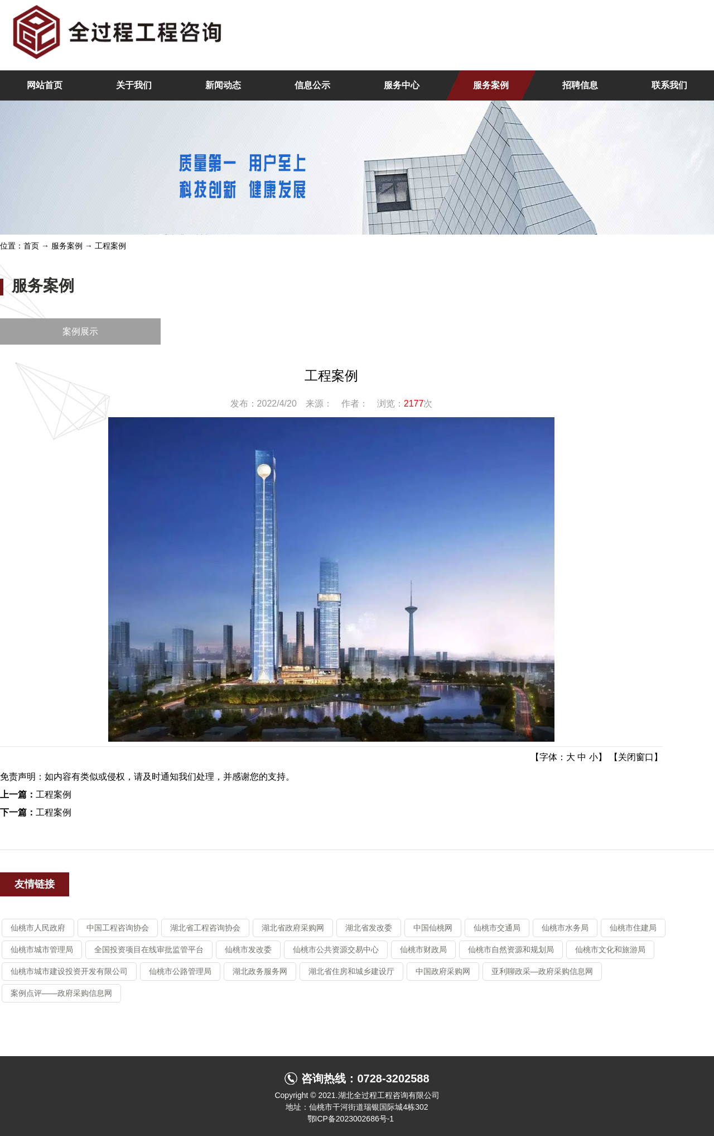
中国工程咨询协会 (117, 927)
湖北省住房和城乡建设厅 (351, 971)
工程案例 (110, 245)
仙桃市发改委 (248, 949)
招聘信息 (580, 85)
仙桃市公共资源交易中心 (336, 949)
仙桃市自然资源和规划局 (511, 949)
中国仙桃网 (432, 927)
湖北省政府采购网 (293, 927)
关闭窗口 (636, 757)
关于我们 (134, 85)
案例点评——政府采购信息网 (61, 993)
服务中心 (401, 85)
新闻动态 (223, 85)
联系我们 (669, 85)
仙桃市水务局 (565, 927)
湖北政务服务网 (260, 971)
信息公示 (312, 85)
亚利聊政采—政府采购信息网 (542, 971)
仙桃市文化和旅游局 (610, 949)
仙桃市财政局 (423, 949)
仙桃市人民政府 (38, 927)
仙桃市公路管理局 (180, 971)
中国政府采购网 (443, 971)
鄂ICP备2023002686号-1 (350, 1118)
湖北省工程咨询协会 (205, 927)
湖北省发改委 (368, 927)
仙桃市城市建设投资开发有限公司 (69, 971)
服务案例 (491, 85)
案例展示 (80, 331)
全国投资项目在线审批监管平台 (149, 949)
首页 (31, 245)
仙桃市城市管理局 (42, 949)
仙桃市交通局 (497, 927)
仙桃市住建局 (633, 927)
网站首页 (44, 85)
